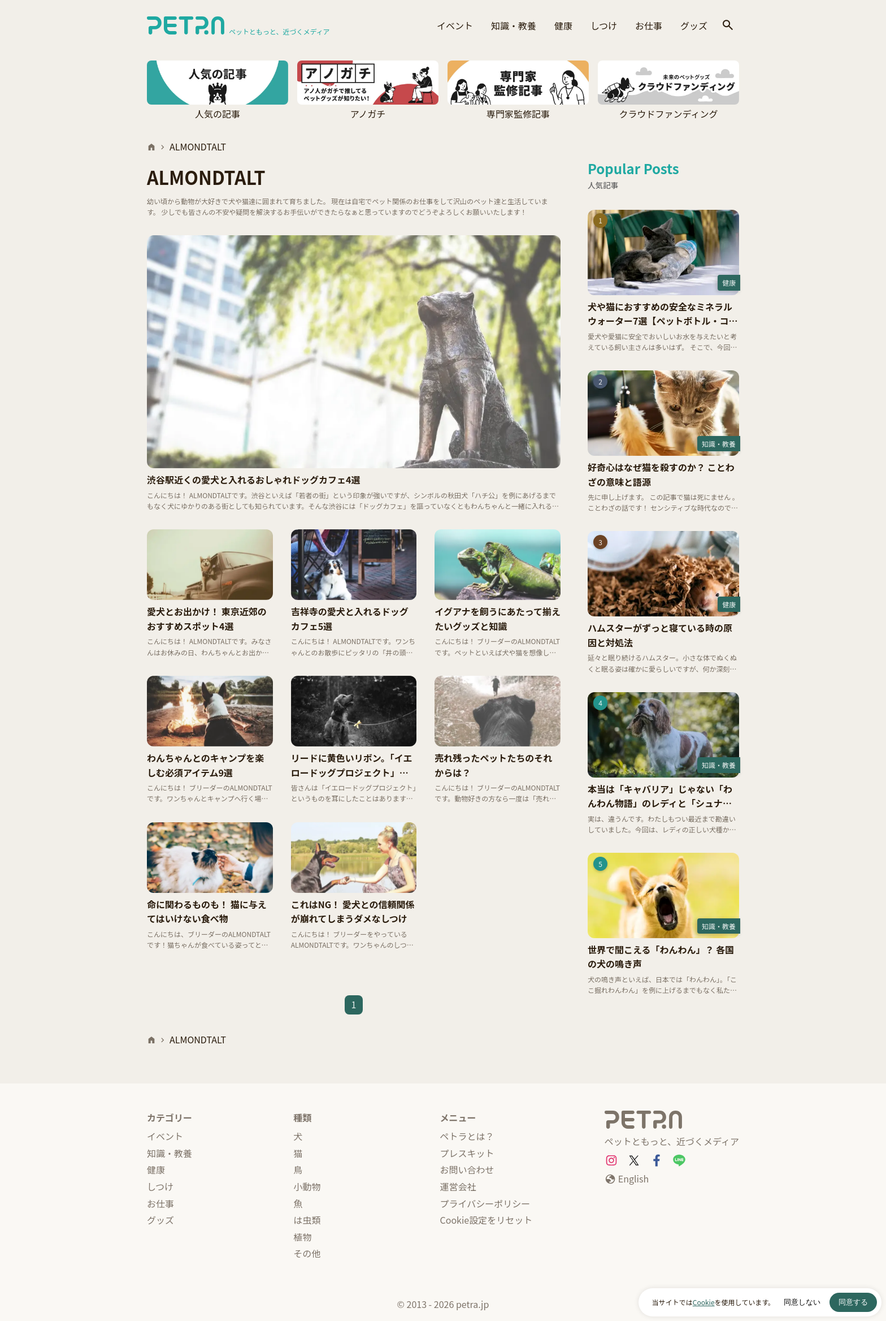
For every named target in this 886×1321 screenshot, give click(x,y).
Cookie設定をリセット (486, 1220)
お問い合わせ (467, 1169)
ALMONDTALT (198, 146)
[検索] (727, 26)
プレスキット (467, 1153)
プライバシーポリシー (485, 1203)
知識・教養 (513, 25)
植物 (302, 1237)
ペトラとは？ (467, 1136)
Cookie (704, 1302)
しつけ (603, 25)
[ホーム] (151, 147)
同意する (853, 1302)
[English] (627, 1179)
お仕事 (648, 25)
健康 (563, 25)
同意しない (802, 1302)
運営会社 (458, 1186)
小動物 (306, 1186)
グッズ (693, 25)
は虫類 (306, 1220)
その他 (306, 1253)
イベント (455, 25)
